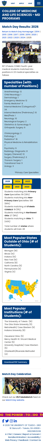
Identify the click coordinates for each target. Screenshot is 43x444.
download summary (15, 362)
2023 (16, 37)
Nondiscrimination (17, 437)
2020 (34, 34)
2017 (16, 34)
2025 (7, 181)
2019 (28, 34)
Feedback (23, 440)
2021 (4, 37)
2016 (10, 34)
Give (30, 3)
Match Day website (15, 400)
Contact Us (35, 440)
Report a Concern (31, 434)
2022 (10, 37)
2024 (22, 37)
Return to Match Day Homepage (17, 31)
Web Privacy (11, 440)
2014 (37, 31)
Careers (17, 434)
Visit (13, 3)
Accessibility (34, 437)
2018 (22, 34)
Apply (21, 3)
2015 (4, 34)
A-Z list (8, 434)
